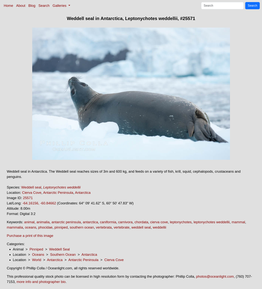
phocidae (45, 227)
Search (44, 6)
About (20, 6)
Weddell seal (31, 187)
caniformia (108, 222)
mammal (238, 222)
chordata (141, 222)
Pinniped (36, 249)
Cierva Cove (31, 193)
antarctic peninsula (66, 222)
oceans (30, 227)
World (36, 260)
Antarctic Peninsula (58, 193)
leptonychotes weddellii (211, 222)
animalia (43, 222)
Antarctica (83, 193)
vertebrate (121, 227)
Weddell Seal (59, 249)
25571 (28, 198)
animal (29, 222)
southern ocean (82, 227)
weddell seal (141, 227)
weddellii (159, 227)
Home (8, 6)
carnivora (125, 222)
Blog (31, 6)
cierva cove (159, 222)
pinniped (61, 227)
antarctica (90, 222)
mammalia (15, 227)
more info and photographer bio (41, 282)
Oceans (38, 255)
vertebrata (104, 227)
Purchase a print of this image (30, 236)
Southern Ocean (63, 255)
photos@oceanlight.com (215, 276)
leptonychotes (181, 222)
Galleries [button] (60, 6)
